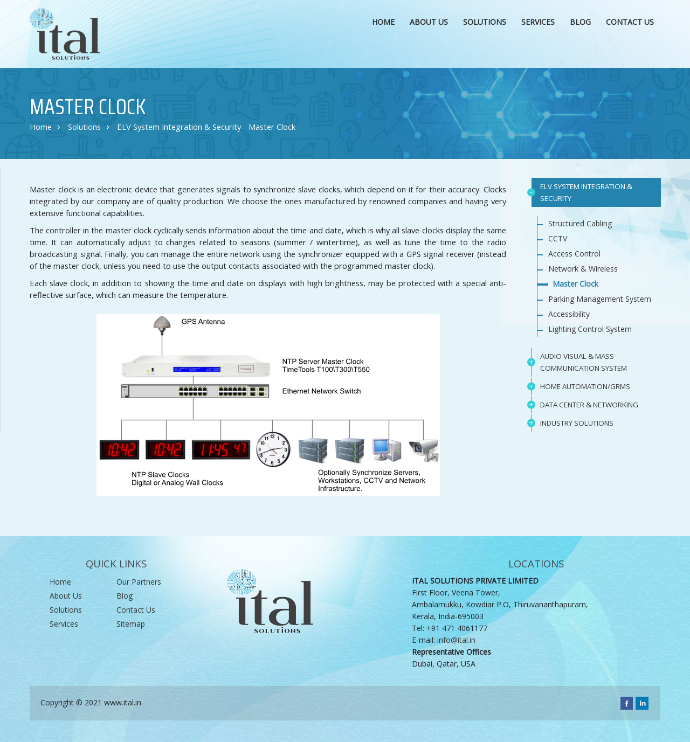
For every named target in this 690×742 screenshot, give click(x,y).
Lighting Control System (590, 329)
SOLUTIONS (486, 21)
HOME (383, 22)
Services (64, 624)
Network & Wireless (583, 268)
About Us (66, 596)
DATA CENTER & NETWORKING (589, 405)
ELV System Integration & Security (179, 126)
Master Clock (272, 126)
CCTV (557, 238)
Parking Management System (599, 299)
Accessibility (569, 314)
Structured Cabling (580, 223)
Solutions (84, 126)
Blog (580, 22)
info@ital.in (456, 640)
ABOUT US (429, 22)
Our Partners (138, 582)
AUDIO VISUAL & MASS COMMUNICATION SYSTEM (583, 362)
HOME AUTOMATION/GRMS (585, 386)
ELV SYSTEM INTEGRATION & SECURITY (586, 192)
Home (41, 126)
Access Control (574, 253)
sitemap (130, 624)
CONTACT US (630, 22)
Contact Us (135, 610)
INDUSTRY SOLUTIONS (576, 423)
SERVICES (538, 22)
